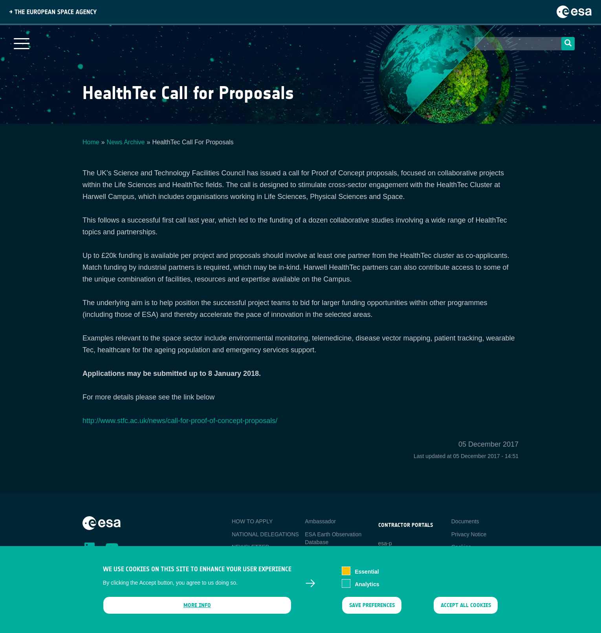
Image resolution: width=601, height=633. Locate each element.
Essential (367, 577)
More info (197, 610)
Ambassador (320, 521)
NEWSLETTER (250, 547)
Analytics (367, 589)
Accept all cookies (466, 610)
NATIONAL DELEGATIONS (265, 534)
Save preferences (371, 610)
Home (90, 142)
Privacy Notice (468, 534)
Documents (465, 521)
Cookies (461, 547)
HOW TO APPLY (252, 521)
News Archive (126, 142)
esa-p (385, 543)
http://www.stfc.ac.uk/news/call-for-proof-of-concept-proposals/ (179, 421)
